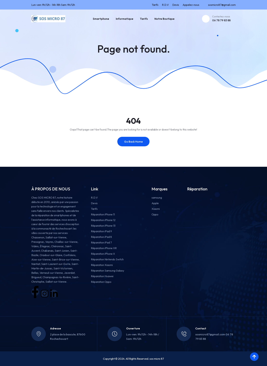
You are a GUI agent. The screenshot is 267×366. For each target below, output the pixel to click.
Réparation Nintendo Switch (107, 259)
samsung (157, 197)
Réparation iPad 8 (101, 237)
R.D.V (165, 4)
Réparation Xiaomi (102, 265)
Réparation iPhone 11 (103, 214)
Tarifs (155, 4)
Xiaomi (156, 208)
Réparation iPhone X (103, 253)
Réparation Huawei (102, 276)
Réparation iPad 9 (101, 231)
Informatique (124, 18)
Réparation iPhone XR (104, 248)
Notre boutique (164, 18)
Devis (175, 4)
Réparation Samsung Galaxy (107, 270)
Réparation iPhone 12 (103, 220)
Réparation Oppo (101, 281)
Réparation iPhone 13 (103, 225)
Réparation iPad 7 (101, 242)
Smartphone (101, 18)
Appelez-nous (191, 4)
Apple (155, 203)
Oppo (155, 214)
